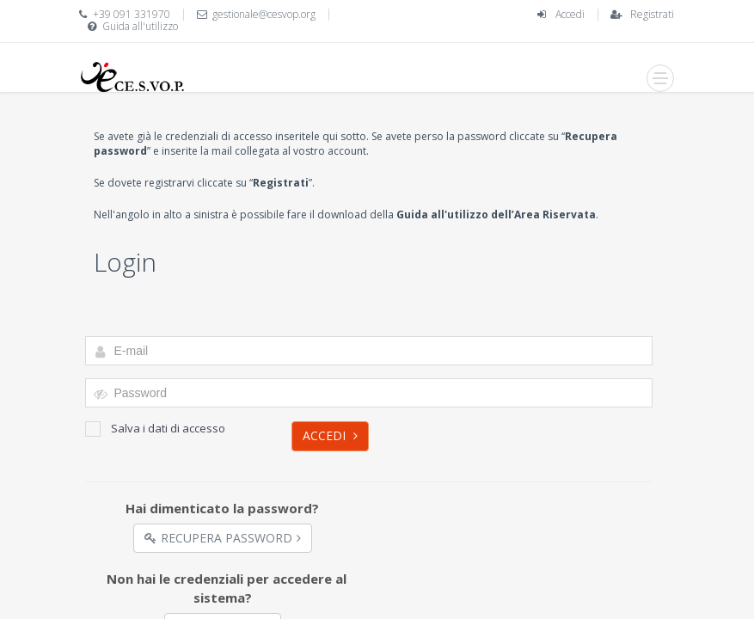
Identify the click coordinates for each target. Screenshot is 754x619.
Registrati (652, 14)
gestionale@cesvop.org (264, 14)
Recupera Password (222, 538)
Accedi (570, 14)
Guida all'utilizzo (140, 26)
